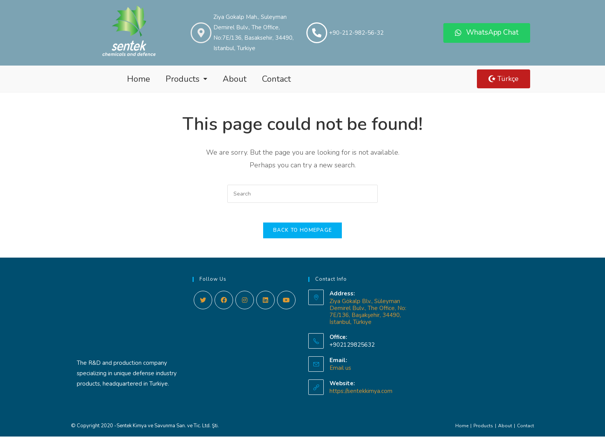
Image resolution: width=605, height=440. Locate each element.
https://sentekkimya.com (361, 394)
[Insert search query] (302, 194)
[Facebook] (224, 303)
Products (186, 79)
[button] (486, 33)
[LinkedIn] (265, 303)
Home (138, 79)
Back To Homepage (302, 233)
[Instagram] (244, 303)
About (235, 79)
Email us (340, 371)
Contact (276, 79)
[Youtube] (286, 303)
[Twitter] (203, 303)
